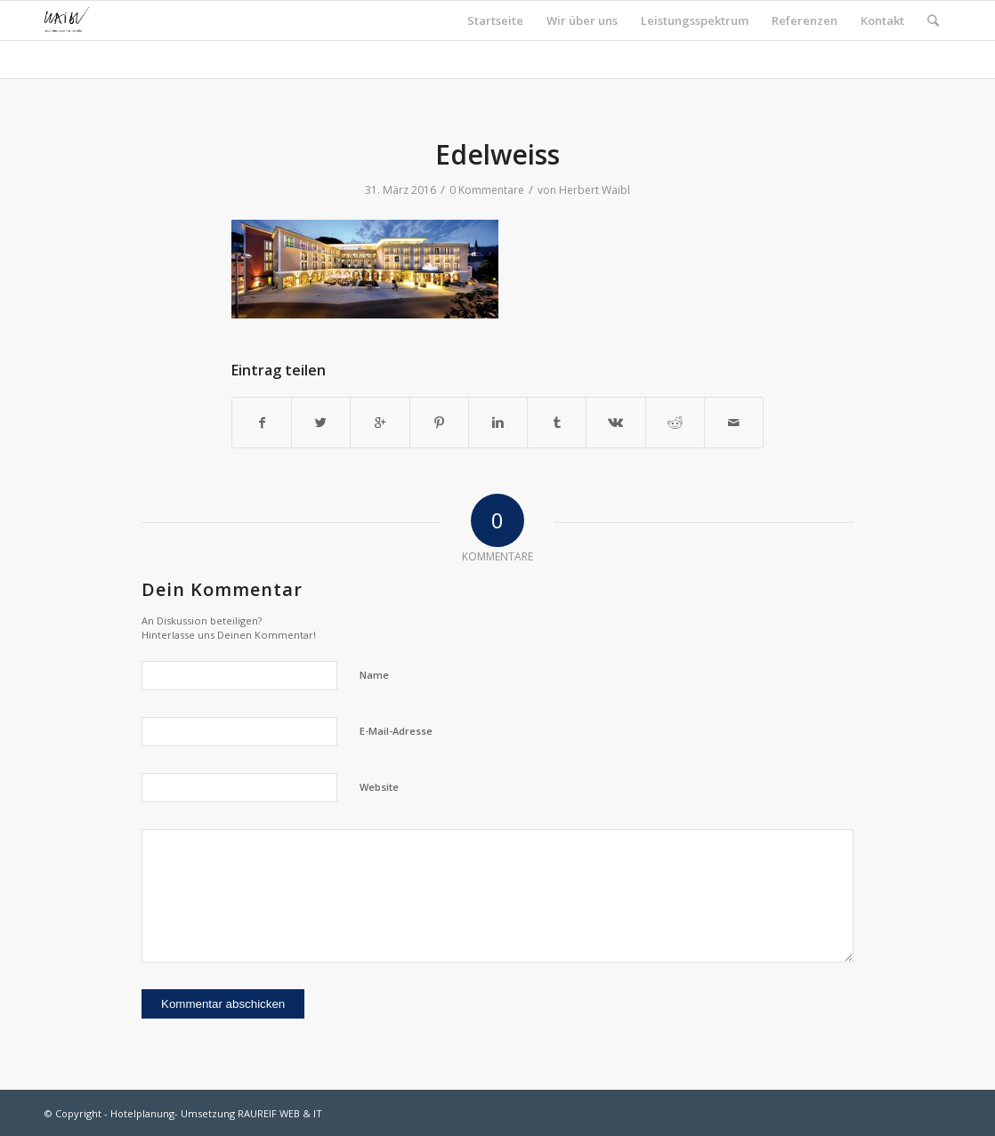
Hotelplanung (142, 1113)
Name (374, 674)
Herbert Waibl (594, 189)
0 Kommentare (486, 189)
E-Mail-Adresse (396, 730)
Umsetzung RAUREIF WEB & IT (251, 1113)
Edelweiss (497, 154)
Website (379, 787)
